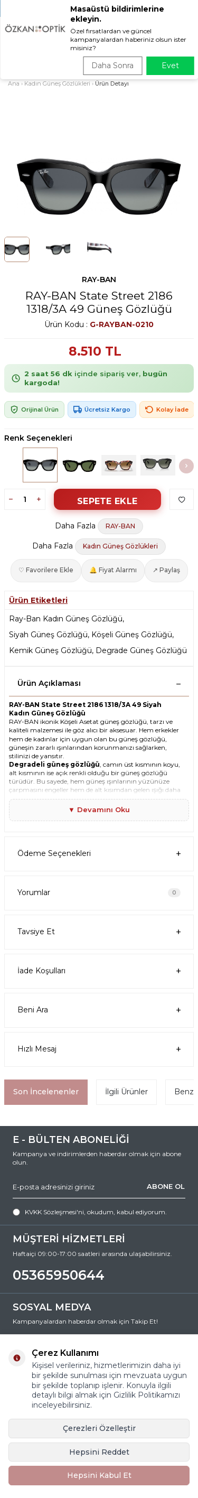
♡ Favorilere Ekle (45, 570)
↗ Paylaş (166, 570)
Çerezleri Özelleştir (99, 1428)
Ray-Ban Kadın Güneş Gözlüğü (65, 619)
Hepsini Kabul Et (99, 1475)
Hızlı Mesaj (99, 1049)
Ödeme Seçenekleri (99, 854)
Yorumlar (99, 892)
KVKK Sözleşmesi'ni (54, 1212)
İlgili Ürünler (126, 1091)
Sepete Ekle (107, 501)
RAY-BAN (99, 279)
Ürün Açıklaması (99, 683)
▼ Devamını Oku (99, 809)
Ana (14, 83)
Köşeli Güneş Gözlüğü (131, 634)
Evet (170, 65)
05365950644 (59, 1275)
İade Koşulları (99, 971)
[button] (186, 466)
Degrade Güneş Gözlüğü (141, 650)
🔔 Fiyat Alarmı (113, 570)
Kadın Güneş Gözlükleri (57, 83)
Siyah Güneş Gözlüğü (48, 634)
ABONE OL (166, 1186)
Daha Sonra (112, 65)
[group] (99, 186)
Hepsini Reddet (99, 1452)
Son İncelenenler (46, 1091)
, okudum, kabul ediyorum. (90, 1212)
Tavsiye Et (99, 932)
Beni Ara (99, 1010)
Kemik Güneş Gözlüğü (50, 650)
